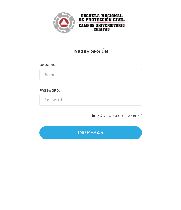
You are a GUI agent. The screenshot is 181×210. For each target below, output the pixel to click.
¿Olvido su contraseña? (117, 115)
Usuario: (47, 65)
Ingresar (91, 133)
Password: (49, 90)
